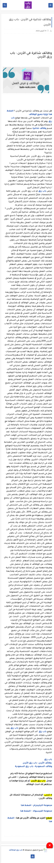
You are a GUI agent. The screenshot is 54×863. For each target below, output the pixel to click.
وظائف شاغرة (38, 128)
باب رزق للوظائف (14, 850)
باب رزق (41, 191)
